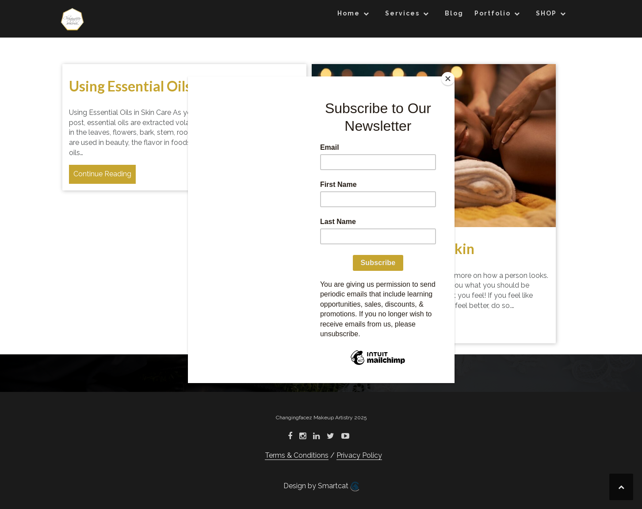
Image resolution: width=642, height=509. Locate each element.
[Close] (448, 78)
